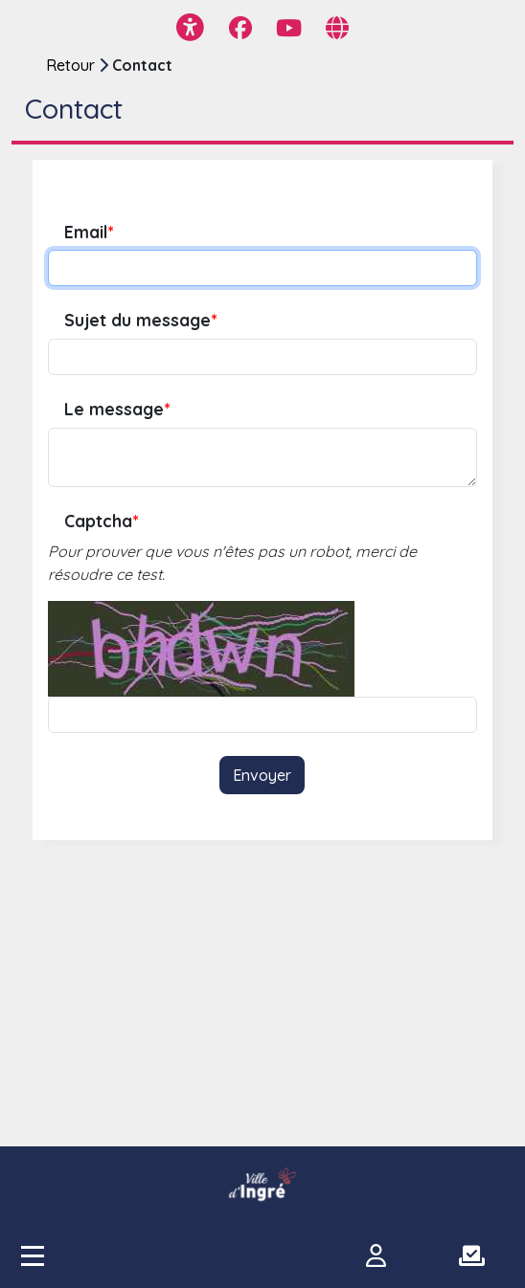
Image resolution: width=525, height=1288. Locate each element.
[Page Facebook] (240, 28)
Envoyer (262, 775)
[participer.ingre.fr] (262, 1184)
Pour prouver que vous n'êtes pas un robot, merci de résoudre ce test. (232, 563)
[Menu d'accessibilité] (190, 27)
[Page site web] (337, 28)
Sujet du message (140, 320)
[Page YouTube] (288, 28)
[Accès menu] (32, 1255)
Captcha (101, 521)
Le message (117, 409)
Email (88, 232)
